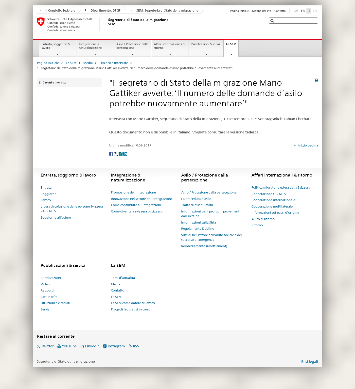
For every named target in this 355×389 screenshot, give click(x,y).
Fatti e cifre (49, 297)
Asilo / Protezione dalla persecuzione (132, 45)
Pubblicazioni (51, 278)
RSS (136, 346)
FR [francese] (303, 11)
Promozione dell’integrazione (133, 192)
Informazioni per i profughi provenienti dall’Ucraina (210, 213)
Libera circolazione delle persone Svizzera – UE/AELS (72, 208)
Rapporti (47, 290)
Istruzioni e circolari (55, 303)
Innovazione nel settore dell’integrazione (142, 199)
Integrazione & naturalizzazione (90, 45)
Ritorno (257, 225)
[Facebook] (111, 153)
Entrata (46, 187)
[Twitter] (116, 153)
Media (88, 63)
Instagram (116, 346)
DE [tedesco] (296, 11)
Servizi (46, 309)
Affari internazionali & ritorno (169, 45)
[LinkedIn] (125, 153)
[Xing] (121, 153)
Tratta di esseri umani (197, 205)
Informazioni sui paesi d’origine (275, 212)
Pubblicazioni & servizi (206, 44)
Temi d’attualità (123, 278)
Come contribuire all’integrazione (136, 205)
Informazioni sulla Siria (198, 222)
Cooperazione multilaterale (272, 206)
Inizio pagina (308, 145)
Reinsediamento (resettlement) (204, 246)
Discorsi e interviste (114, 63)
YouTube (69, 346)
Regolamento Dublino (197, 228)
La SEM (232, 45)
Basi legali (309, 361)
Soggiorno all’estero (56, 217)
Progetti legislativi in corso (130, 309)
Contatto (280, 11)
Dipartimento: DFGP (103, 10)
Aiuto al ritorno (263, 219)
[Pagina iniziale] (107, 24)
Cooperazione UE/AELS (268, 194)
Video (45, 284)
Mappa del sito (261, 11)
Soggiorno (48, 194)
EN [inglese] (315, 10)
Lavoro (46, 200)
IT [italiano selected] (308, 11)
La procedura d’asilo (196, 199)
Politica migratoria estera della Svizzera (280, 187)
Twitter (47, 346)
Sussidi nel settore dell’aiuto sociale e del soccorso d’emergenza (211, 237)
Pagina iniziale (239, 11)
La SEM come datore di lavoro (133, 303)
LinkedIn (92, 346)
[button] (272, 21)
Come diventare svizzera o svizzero (136, 211)
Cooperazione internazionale (273, 200)
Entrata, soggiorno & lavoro (55, 45)
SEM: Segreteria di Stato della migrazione (164, 10)
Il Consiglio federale (57, 10)
